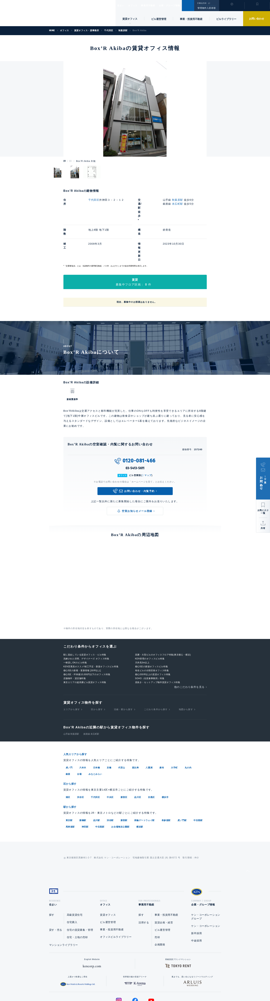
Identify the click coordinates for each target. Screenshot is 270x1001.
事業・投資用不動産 (191, 19)
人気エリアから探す (77, 718)
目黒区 (151, 760)
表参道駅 (166, 783)
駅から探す (71, 770)
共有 (263, 528)
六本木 (82, 731)
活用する (143, 886)
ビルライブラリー (226, 19)
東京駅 (69, 783)
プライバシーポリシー (129, 986)
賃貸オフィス (108, 878)
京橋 (109, 731)
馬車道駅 (70, 789)
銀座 (68, 737)
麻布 (161, 731)
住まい (122, 5)
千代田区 (93, 199)
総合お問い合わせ (99, 986)
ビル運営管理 (158, 19)
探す (51, 878)
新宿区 (124, 760)
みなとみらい (95, 737)
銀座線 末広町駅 (91, 698)
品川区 (137, 760)
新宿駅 (124, 783)
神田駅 (85, 789)
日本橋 (96, 731)
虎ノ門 (69, 731)
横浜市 (165, 760)
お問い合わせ (256, 18)
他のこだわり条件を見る (189, 650)
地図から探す (186, 673)
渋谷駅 (110, 783)
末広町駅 (177, 203)
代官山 (121, 731)
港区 (68, 760)
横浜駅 (139, 789)
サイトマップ (174, 986)
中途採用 (196, 904)
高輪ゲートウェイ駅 (144, 783)
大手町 (174, 731)
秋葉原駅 (177, 199)
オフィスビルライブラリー (116, 900)
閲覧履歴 (231, 8)
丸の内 (188, 731)
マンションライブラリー (63, 908)
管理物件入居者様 (206, 8)
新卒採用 (196, 897)
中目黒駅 (197, 783)
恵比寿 (135, 731)
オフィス (137, 5)
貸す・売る (55, 893)
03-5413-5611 (135, 432)
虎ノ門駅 (182, 783)
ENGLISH (201, 3)
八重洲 (149, 731)
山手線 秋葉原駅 (71, 698)
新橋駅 (82, 783)
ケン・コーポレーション (205, 889)
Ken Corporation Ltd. (35, 13)
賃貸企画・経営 (164, 886)
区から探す (97, 673)
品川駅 (96, 783)
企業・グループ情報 (180, 5)
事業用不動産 (156, 5)
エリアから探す (71, 673)
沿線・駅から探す (123, 673)
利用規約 (154, 986)
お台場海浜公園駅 (120, 789)
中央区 (110, 760)
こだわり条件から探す (156, 673)
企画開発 (160, 908)
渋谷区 (80, 760)
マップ (148, 439)
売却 (157, 901)
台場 (79, 737)
